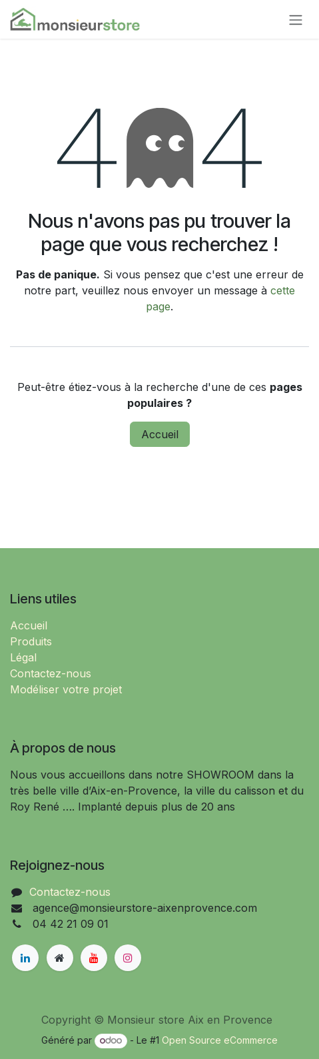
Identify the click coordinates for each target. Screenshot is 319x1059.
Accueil (159, 434)
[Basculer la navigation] (295, 19)
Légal (23, 657)
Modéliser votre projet (66, 689)
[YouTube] (94, 957)
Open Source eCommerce (220, 1040)
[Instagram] (128, 957)
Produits (31, 641)
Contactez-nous (50, 673)
